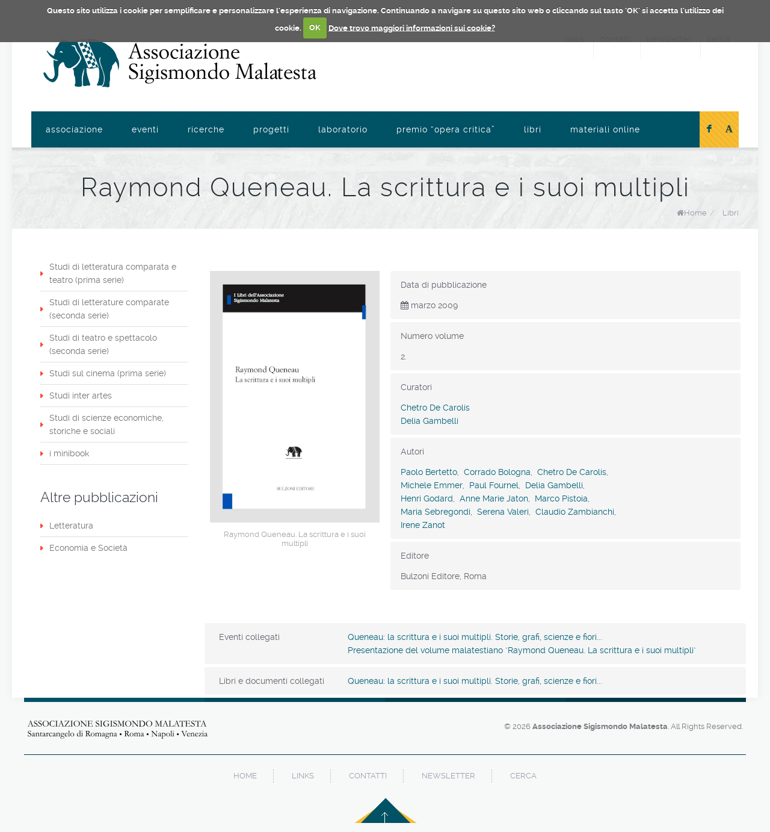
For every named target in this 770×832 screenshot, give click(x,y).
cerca (523, 775)
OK (315, 27)
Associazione (74, 129)
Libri (532, 129)
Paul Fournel (494, 485)
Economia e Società (88, 548)
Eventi (145, 129)
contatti (368, 775)
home (245, 775)
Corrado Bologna (497, 472)
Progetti (271, 129)
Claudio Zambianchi (574, 512)
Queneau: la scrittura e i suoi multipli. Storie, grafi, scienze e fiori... (475, 637)
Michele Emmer (432, 485)
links (303, 775)
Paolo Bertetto (429, 472)
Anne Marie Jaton (494, 498)
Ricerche (206, 129)
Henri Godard (427, 498)
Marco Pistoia (561, 498)
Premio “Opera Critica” (445, 129)
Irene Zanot (423, 525)
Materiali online (605, 129)
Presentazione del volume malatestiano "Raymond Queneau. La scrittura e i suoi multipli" (522, 650)
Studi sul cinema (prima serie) (107, 373)
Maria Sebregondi (435, 512)
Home (695, 212)
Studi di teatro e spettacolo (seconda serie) (103, 344)
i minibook (69, 453)
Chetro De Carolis (435, 407)
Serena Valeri (503, 512)
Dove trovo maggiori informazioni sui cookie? (411, 27)
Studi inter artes (80, 395)
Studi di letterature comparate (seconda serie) (109, 308)
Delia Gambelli (429, 421)
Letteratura (71, 525)
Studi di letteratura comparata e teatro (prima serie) (112, 273)
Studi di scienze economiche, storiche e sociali (106, 424)
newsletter (448, 775)
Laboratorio (343, 129)
